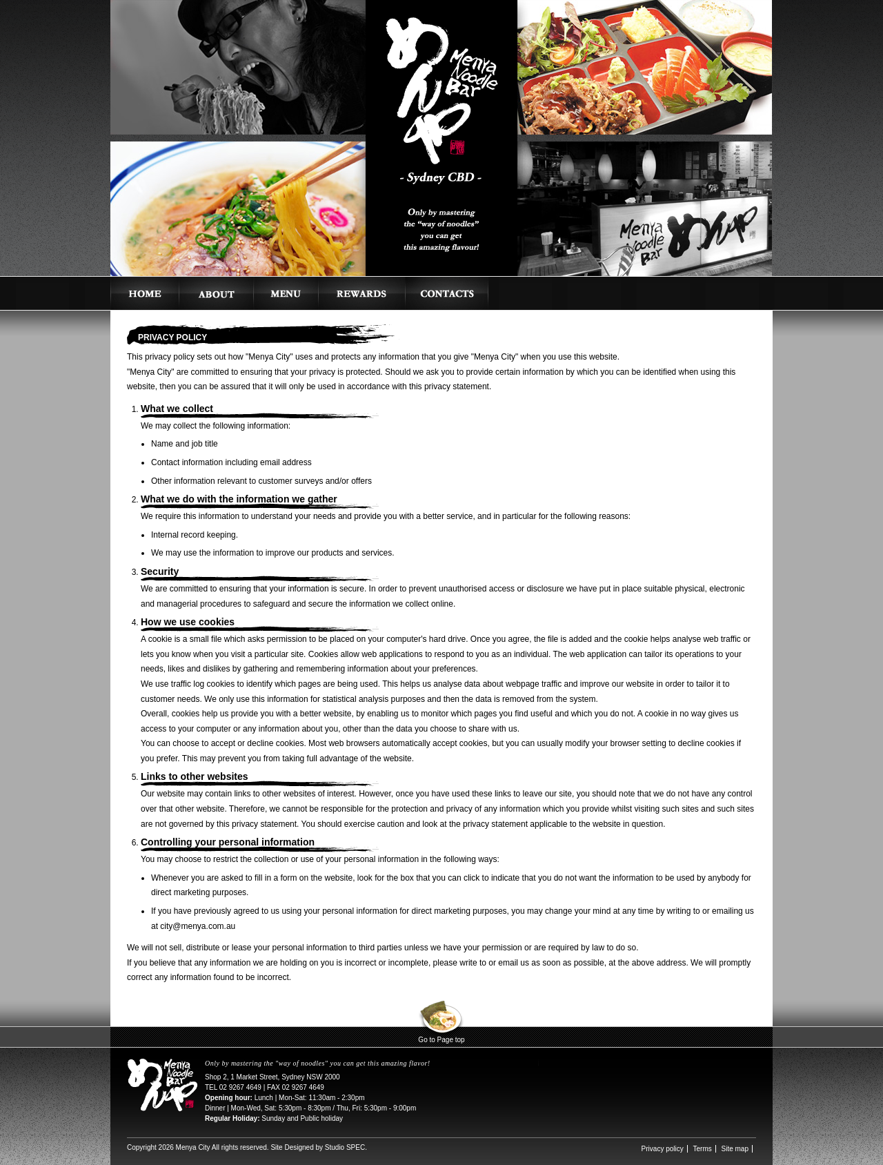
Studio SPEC (345, 1147)
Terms (702, 1149)
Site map (735, 1149)
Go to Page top (441, 1040)
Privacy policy (663, 1149)
